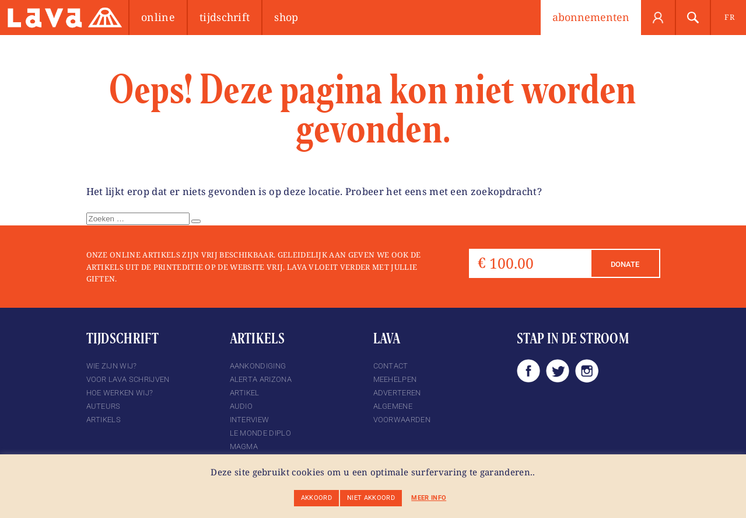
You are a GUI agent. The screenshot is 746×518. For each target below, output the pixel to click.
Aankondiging (258, 365)
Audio (241, 406)
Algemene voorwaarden (402, 413)
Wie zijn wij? (111, 365)
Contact (390, 365)
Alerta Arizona (261, 379)
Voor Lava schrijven (128, 379)
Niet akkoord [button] (371, 498)
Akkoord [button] (316, 498)
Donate (625, 264)
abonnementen (590, 17)
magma (244, 446)
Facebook (528, 371)
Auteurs (103, 406)
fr (729, 17)
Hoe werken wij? (119, 392)
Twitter (557, 371)
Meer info (428, 498)
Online (158, 17)
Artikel (245, 392)
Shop (286, 17)
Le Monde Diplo (260, 433)
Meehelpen (395, 379)
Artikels (103, 419)
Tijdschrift (224, 17)
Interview (249, 419)
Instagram (586, 371)
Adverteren (397, 392)
